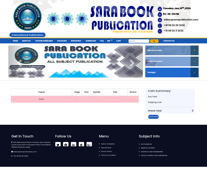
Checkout (153, 116)
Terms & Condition (108, 155)
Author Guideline (108, 144)
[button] (111, 40)
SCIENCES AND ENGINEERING (152, 152)
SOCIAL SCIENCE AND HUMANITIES (154, 155)
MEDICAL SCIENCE (148, 148)
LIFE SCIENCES (146, 144)
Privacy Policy (106, 151)
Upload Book (106, 148)
